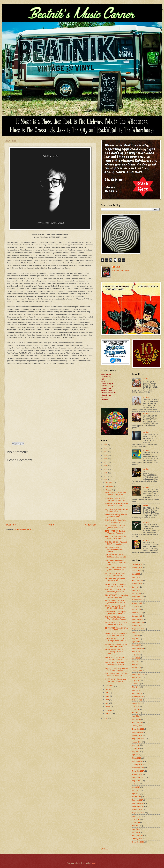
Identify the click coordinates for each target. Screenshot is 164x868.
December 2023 (138, 597)
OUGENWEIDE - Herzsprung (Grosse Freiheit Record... (115, 612)
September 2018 (138, 739)
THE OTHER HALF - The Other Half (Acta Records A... (116, 675)
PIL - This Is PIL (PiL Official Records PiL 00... (115, 580)
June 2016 (136, 823)
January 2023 (137, 616)
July (107, 693)
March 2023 (136, 610)
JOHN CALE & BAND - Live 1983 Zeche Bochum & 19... (116, 556)
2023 (106, 455)
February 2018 (137, 761)
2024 (106, 452)
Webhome (104, 849)
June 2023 (136, 606)
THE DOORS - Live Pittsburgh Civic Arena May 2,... (116, 543)
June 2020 (136, 684)
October (109, 490)
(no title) (146, 379)
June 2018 (136, 748)
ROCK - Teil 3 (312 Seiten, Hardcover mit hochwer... (115, 664)
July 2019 (135, 706)
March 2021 (136, 668)
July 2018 (135, 745)
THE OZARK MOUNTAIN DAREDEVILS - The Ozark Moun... (115, 562)
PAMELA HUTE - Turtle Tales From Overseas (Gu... (115, 521)
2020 (106, 466)
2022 (106, 459)
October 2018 (137, 735)
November (110, 486)
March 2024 (136, 593)
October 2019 (137, 700)
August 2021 (136, 651)
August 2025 (136, 571)
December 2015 (138, 842)
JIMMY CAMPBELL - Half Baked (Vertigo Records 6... (116, 640)
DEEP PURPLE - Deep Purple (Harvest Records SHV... (116, 623)
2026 (106, 445)
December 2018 (138, 729)
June (108, 696)
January (109, 714)
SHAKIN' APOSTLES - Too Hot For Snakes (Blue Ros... (116, 669)
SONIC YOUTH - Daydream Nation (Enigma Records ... (116, 585)
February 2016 (137, 835)
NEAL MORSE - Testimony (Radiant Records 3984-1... (116, 526)
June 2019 (136, 710)
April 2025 (136, 577)
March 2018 (136, 758)
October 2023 (137, 603)
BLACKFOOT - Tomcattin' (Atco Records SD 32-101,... (116, 629)
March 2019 (136, 719)
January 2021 (137, 671)
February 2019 (137, 722)
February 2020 (137, 693)
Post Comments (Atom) (23, 530)
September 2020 (138, 674)
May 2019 (135, 713)
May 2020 (135, 687)
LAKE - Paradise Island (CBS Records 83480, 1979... (115, 494)
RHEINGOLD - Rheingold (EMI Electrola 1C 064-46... (116, 510)
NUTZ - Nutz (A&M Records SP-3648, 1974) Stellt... (115, 607)
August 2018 (136, 742)
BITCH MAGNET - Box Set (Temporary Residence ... (115, 532)
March (108, 707)
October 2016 (137, 810)
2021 (106, 462)
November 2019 (138, 697)
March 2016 (136, 832)
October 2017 (137, 774)
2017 (106, 476)
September (110, 686)
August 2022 (136, 632)
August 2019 (136, 703)
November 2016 (138, 806)
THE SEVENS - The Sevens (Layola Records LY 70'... (115, 569)
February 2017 (137, 800)
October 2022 (137, 626)
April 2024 (136, 590)
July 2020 (135, 680)
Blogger (93, 863)
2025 (106, 448)
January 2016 (137, 839)
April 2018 (136, 755)
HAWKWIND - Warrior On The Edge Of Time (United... (116, 645)
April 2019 (136, 716)
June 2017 (136, 787)
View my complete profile (121, 270)
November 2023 (138, 600)
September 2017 (138, 777)
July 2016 (135, 819)
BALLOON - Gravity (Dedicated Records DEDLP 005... (116, 505)
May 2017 (135, 790)
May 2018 (135, 752)
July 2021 (135, 655)
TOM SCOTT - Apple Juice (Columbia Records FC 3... (115, 499)
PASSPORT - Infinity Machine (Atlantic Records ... (116, 516)
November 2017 (138, 771)
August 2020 (136, 677)
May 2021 (135, 661)
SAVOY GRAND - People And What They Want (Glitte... (116, 634)
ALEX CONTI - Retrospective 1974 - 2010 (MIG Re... (115, 537)
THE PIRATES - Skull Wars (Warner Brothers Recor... (115, 618)
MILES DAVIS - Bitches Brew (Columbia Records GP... (115, 680)
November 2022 (138, 622)
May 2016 (135, 826)
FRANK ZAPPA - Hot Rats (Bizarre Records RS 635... (116, 601)
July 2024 (135, 587)
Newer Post (10, 524)
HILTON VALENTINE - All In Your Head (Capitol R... (115, 574)
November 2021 (138, 648)
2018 (106, 473)
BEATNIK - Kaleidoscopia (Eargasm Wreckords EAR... (116, 658)
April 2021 (136, 664)
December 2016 (138, 803)
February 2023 (137, 613)
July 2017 (135, 784)
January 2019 (137, 726)
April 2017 (136, 794)
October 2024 (137, 584)
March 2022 (136, 645)
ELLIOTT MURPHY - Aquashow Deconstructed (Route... (116, 596)
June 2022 (136, 635)
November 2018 (138, 732)
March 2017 (136, 797)
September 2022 (138, 629)
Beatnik (117, 267)
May (107, 700)
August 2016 (136, 816)
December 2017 (138, 768)
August (108, 689)
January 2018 (137, 764)
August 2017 (136, 781)
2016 (106, 480)
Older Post (90, 524)
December (110, 483)
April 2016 (136, 829)
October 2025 (137, 568)
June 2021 (136, 658)
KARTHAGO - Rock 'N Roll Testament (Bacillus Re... (115, 590)
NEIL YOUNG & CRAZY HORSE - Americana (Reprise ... (114, 549)
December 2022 (138, 619)
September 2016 (138, 813)
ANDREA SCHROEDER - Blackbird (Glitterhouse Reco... (114, 652)
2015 (106, 718)
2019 (106, 469)
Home (51, 524)
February (109, 710)
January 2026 (137, 564)
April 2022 (136, 642)
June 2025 (136, 574)
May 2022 (135, 639)
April (107, 703)
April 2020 (136, 690)
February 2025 (137, 580)
